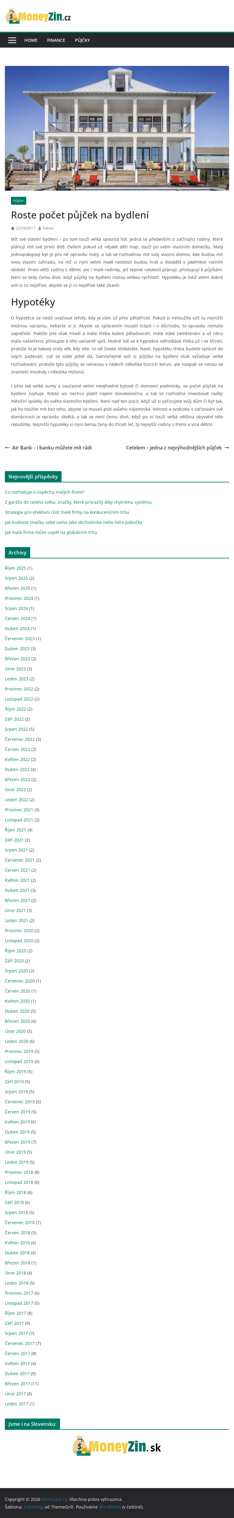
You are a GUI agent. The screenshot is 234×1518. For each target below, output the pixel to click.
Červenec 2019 (20, 1102)
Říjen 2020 (15, 951)
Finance (56, 40)
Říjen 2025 (15, 568)
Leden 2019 (16, 1162)
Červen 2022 (17, 749)
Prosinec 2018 (19, 1172)
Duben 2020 (17, 1011)
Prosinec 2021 (19, 810)
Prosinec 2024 (19, 598)
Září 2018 (14, 1202)
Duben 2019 (17, 1132)
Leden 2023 (16, 679)
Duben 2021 (17, 890)
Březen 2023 (17, 659)
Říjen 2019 (15, 1071)
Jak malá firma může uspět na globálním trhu (51, 532)
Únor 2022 (15, 789)
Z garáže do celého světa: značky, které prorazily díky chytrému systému (78, 502)
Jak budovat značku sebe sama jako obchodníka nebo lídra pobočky (73, 522)
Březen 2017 (17, 1383)
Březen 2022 (17, 779)
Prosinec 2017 (19, 1293)
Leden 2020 (16, 1041)
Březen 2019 (17, 1142)
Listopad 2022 (19, 699)
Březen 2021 (17, 900)
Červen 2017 (17, 1353)
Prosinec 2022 (19, 689)
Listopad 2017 (19, 1303)
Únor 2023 (15, 669)
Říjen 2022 (15, 709)
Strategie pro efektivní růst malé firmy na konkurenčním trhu (67, 512)
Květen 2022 (17, 759)
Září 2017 (14, 1323)
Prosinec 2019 (19, 1051)
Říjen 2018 (15, 1192)
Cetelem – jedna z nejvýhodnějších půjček (177, 447)
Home (30, 40)
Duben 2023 (17, 648)
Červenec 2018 (20, 1222)
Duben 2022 (17, 769)
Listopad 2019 (19, 1061)
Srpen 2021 (16, 850)
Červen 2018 (17, 1232)
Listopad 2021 (19, 820)
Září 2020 (14, 961)
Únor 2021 (15, 910)
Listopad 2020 (19, 940)
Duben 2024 (17, 628)
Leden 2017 (16, 1404)
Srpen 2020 (16, 971)
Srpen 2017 (16, 1333)
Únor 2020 (15, 1031)
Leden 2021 (16, 920)
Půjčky (82, 40)
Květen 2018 (17, 1243)
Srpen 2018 (16, 1212)
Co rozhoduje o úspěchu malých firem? (44, 492)
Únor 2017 (15, 1394)
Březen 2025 (17, 588)
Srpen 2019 (16, 1091)
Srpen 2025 (16, 578)
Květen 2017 (17, 1363)
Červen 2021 (17, 870)
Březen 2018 (17, 1263)
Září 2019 (14, 1081)
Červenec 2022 (20, 739)
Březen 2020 (17, 1021)
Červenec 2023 (20, 638)
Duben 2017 (17, 1373)
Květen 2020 (17, 1001)
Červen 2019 (17, 1112)
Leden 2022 (16, 799)
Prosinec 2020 (19, 930)
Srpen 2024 (16, 608)
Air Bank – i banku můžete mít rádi (48, 447)
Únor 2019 (15, 1152)
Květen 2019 (17, 1122)
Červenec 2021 (20, 860)
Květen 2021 (17, 880)
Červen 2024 (17, 618)
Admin (48, 228)
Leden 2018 (16, 1283)
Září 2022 (14, 719)
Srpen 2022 (16, 729)
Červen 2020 (17, 991)
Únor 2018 (15, 1273)
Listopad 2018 (19, 1182)
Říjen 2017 (15, 1313)
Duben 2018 (17, 1253)
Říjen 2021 (15, 830)
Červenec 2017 (20, 1343)
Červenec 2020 (20, 981)
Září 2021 (14, 840)
